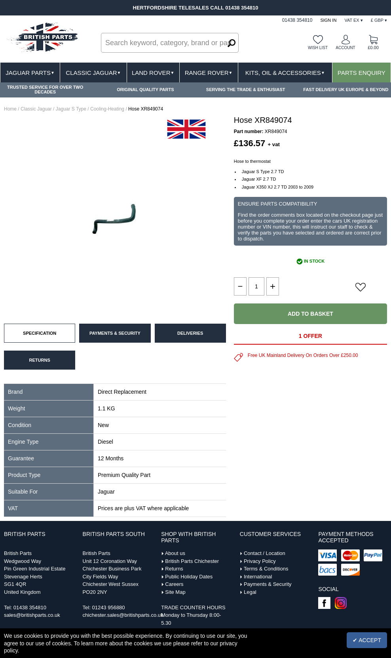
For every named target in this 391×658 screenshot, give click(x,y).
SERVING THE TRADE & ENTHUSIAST (245, 89)
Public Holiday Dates (189, 577)
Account (345, 48)
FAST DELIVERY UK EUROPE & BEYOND (345, 89)
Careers (174, 584)
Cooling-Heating (107, 109)
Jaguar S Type (71, 109)
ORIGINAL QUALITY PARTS (145, 89)
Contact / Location (264, 553)
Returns (174, 569)
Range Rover (209, 72)
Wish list (318, 48)
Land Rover (153, 72)
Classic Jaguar (93, 72)
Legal (250, 592)
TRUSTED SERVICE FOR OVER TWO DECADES (45, 89)
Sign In (328, 20)
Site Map (175, 592)
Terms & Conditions (266, 569)
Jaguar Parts (30, 72)
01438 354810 (29, 607)
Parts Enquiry (361, 72)
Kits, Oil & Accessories (285, 72)
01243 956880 (108, 607)
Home (10, 109)
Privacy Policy (260, 561)
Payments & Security (268, 584)
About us (175, 553)
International (258, 577)
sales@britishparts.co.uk (32, 615)
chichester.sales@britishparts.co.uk (123, 615)
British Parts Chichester (192, 561)
